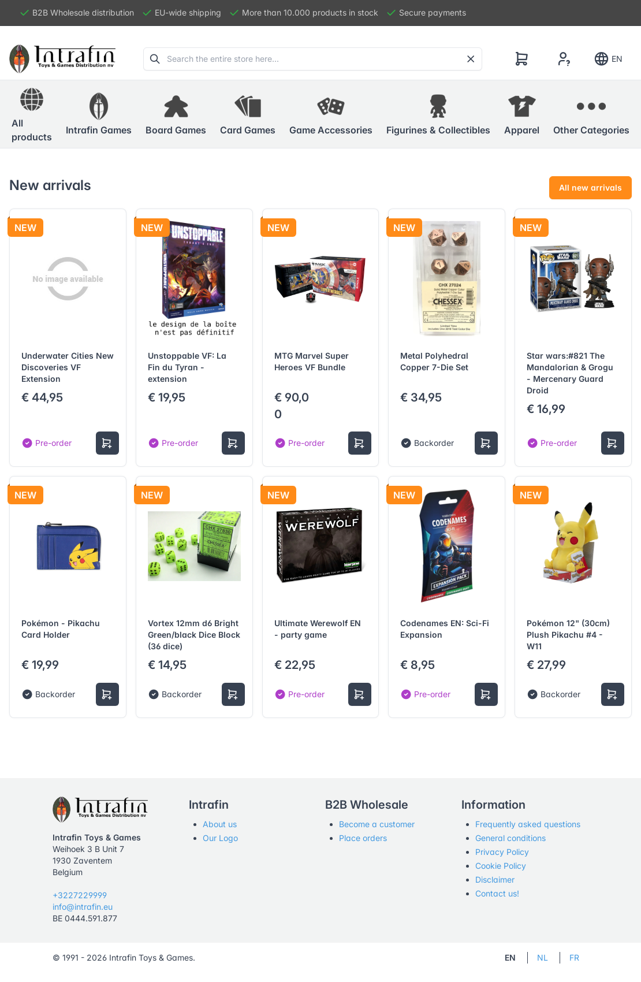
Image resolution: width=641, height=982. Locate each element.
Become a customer (377, 824)
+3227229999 (80, 895)
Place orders (363, 838)
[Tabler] (62, 58)
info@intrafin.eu (83, 907)
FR (574, 957)
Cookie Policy (500, 866)
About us (220, 824)
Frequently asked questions (527, 824)
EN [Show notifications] (608, 59)
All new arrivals (590, 187)
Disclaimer (495, 879)
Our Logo (220, 838)
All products (32, 114)
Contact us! (497, 893)
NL (542, 957)
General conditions (510, 838)
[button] (99, 114)
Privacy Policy (502, 852)
